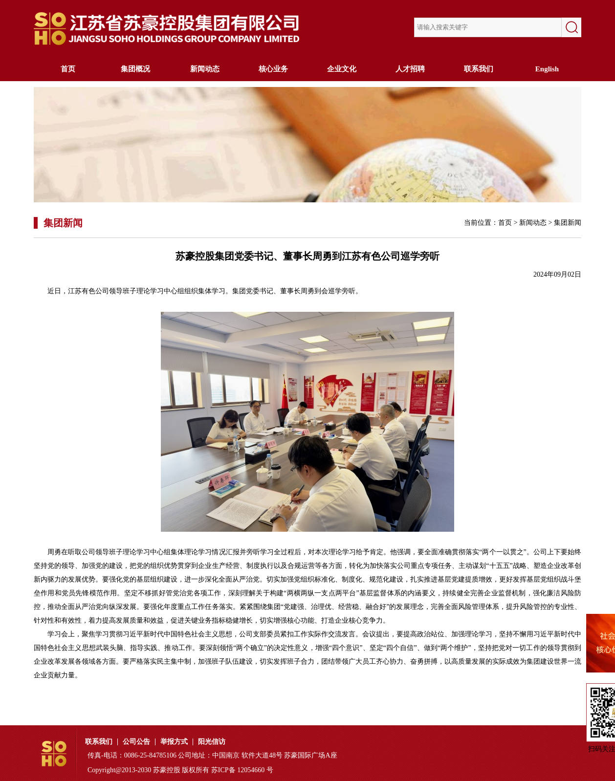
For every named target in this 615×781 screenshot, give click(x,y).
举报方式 (174, 741)
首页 (68, 69)
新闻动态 (205, 69)
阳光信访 (211, 741)
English (547, 69)
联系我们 (478, 69)
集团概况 (136, 69)
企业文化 (341, 69)
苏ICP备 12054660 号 (242, 770)
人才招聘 (410, 69)
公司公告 (136, 741)
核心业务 (273, 69)
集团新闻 (567, 222)
